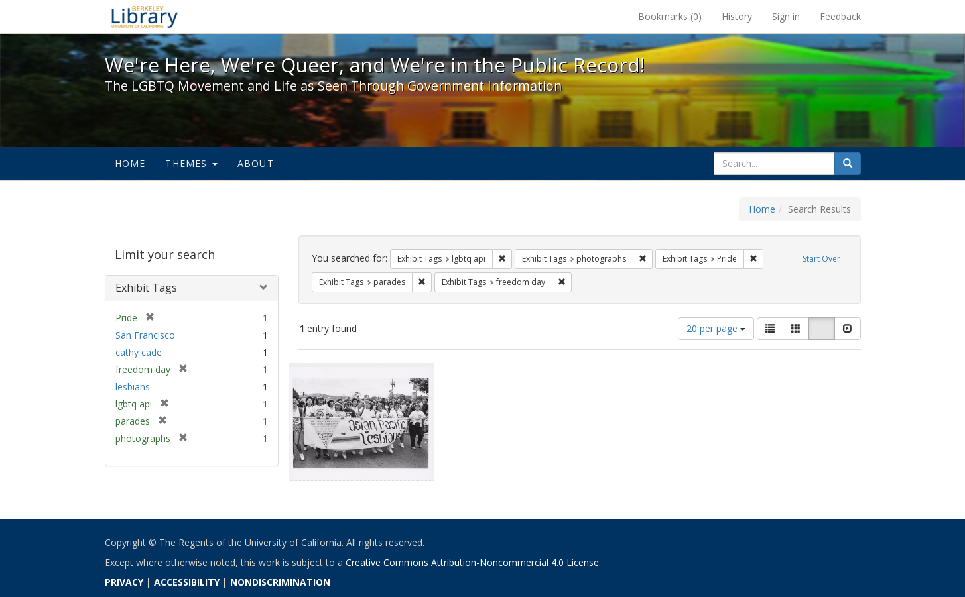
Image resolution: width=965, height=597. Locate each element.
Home (130, 163)
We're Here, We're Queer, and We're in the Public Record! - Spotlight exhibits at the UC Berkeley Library (144, 16)
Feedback (840, 16)
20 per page (715, 328)
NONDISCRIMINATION (280, 582)
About (255, 163)
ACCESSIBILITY (187, 582)
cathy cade (138, 352)
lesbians (132, 386)
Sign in (786, 16)
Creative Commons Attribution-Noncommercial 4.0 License (472, 562)
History (737, 16)
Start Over (821, 258)
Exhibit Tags (146, 287)
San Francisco (145, 335)
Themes (191, 163)
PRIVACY (124, 582)
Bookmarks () (670, 16)
